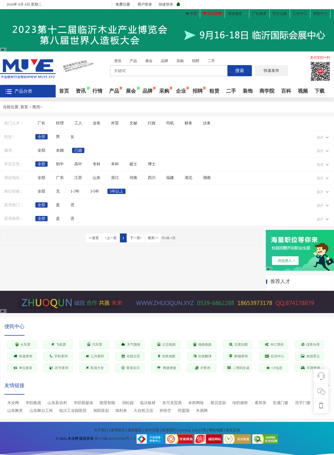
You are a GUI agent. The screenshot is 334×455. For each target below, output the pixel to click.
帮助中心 (320, 13)
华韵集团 (33, 403)
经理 (60, 123)
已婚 (78, 150)
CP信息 (274, 368)
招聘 (195, 61)
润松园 (128, 403)
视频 (303, 91)
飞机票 (58, 344)
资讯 (117, 61)
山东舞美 (15, 411)
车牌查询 (310, 368)
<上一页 (111, 238)
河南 (133, 178)
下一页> (136, 238)
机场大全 (94, 368)
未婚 (60, 150)
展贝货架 (218, 403)
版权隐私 (135, 430)
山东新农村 (57, 403)
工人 (78, 123)
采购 (180, 61)
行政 (152, 123)
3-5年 (94, 191)
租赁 (214, 91)
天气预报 (130, 344)
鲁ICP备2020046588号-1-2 (115, 439)
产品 (133, 61)
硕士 (133, 164)
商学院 (266, 91)
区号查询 (58, 368)
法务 (207, 123)
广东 (60, 178)
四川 (152, 178)
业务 (96, 123)
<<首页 (94, 238)
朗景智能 (107, 403)
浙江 (115, 178)
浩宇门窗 (303, 403)
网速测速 (166, 368)
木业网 (13, 403)
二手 (211, 61)
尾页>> (153, 238)
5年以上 (116, 191)
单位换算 (22, 368)
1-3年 (75, 191)
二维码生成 (237, 368)
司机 (170, 123)
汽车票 (94, 344)
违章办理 (310, 344)
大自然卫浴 (143, 411)
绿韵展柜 (240, 403)
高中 (78, 164)
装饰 (248, 91)
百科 (286, 91)
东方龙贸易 (172, 403)
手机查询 (58, 356)
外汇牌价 (274, 344)
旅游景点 (310, 356)
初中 (60, 164)
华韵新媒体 (83, 403)
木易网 (202, 411)
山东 (96, 178)
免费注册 (123, 4)
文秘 (133, 123)
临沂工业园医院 (73, 411)
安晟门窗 (280, 403)
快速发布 (271, 70)
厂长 (41, 123)
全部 (41, 137)
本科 (115, 164)
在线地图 (166, 356)
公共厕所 (94, 356)
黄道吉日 (130, 368)
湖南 (207, 178)
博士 (152, 164)
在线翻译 (202, 356)
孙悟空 (165, 411)
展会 (149, 61)
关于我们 (101, 430)
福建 (170, 178)
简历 (36, 107)
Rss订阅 (200, 430)
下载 (320, 91)
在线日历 (130, 356)
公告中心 (300, 13)
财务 (188, 123)
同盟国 (184, 411)
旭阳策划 (101, 411)
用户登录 (144, 4)
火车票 (22, 344)
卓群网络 (196, 403)
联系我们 (169, 430)
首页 (191, 13)
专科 (96, 164)
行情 (97, 91)
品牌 (164, 61)
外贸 (115, 123)
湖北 (188, 178)
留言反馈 (233, 430)
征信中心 (274, 356)
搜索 (239, 70)
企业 (181, 91)
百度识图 (238, 344)
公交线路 (166, 344)
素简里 (260, 403)
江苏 (78, 178)
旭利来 (121, 411)
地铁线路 (202, 344)
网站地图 (216, 430)
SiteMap (185, 430)
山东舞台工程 (41, 411)
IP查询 (202, 368)
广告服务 (259, 13)
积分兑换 (279, 13)
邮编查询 (238, 356)
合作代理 (152, 430)
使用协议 (118, 430)
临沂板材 (148, 403)
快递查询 (22, 356)
